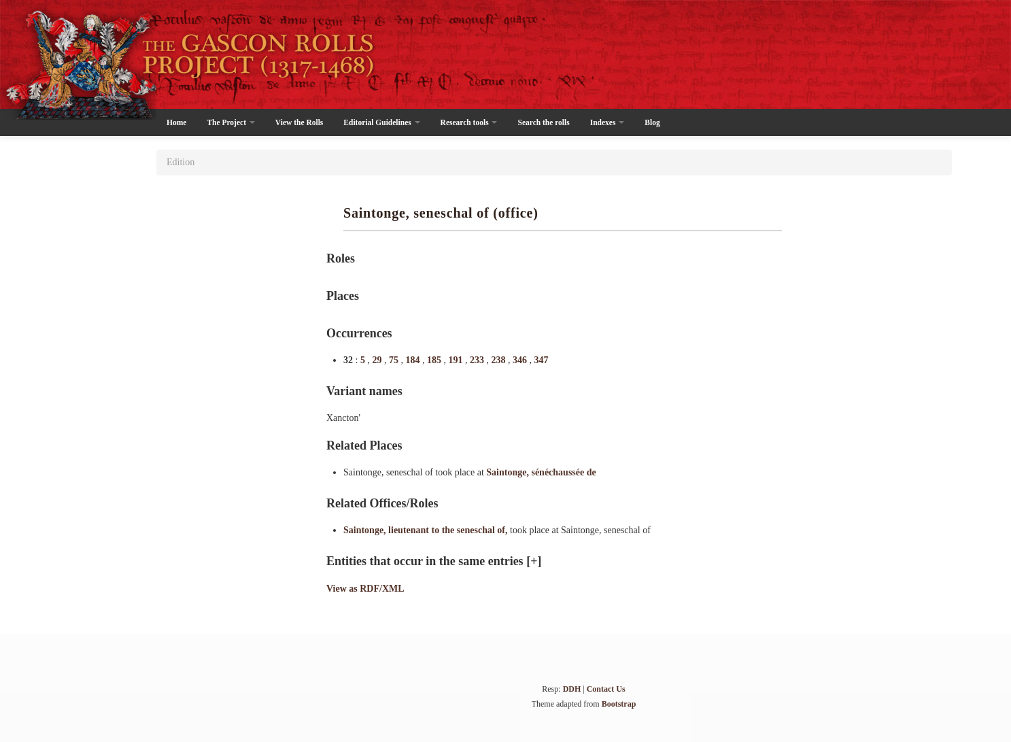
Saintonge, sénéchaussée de (541, 472)
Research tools (469, 122)
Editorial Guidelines (381, 122)
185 (435, 360)
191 (456, 360)
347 (541, 360)
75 (395, 360)
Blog (652, 122)
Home (176, 122)
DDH (572, 689)
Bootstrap (619, 704)
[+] (533, 561)
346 (521, 360)
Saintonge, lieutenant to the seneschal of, (426, 530)
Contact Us (606, 689)
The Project (230, 122)
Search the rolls (543, 122)
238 (499, 360)
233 (478, 360)
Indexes (607, 122)
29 (378, 360)
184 (413, 360)
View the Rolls (299, 122)
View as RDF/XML (365, 589)
